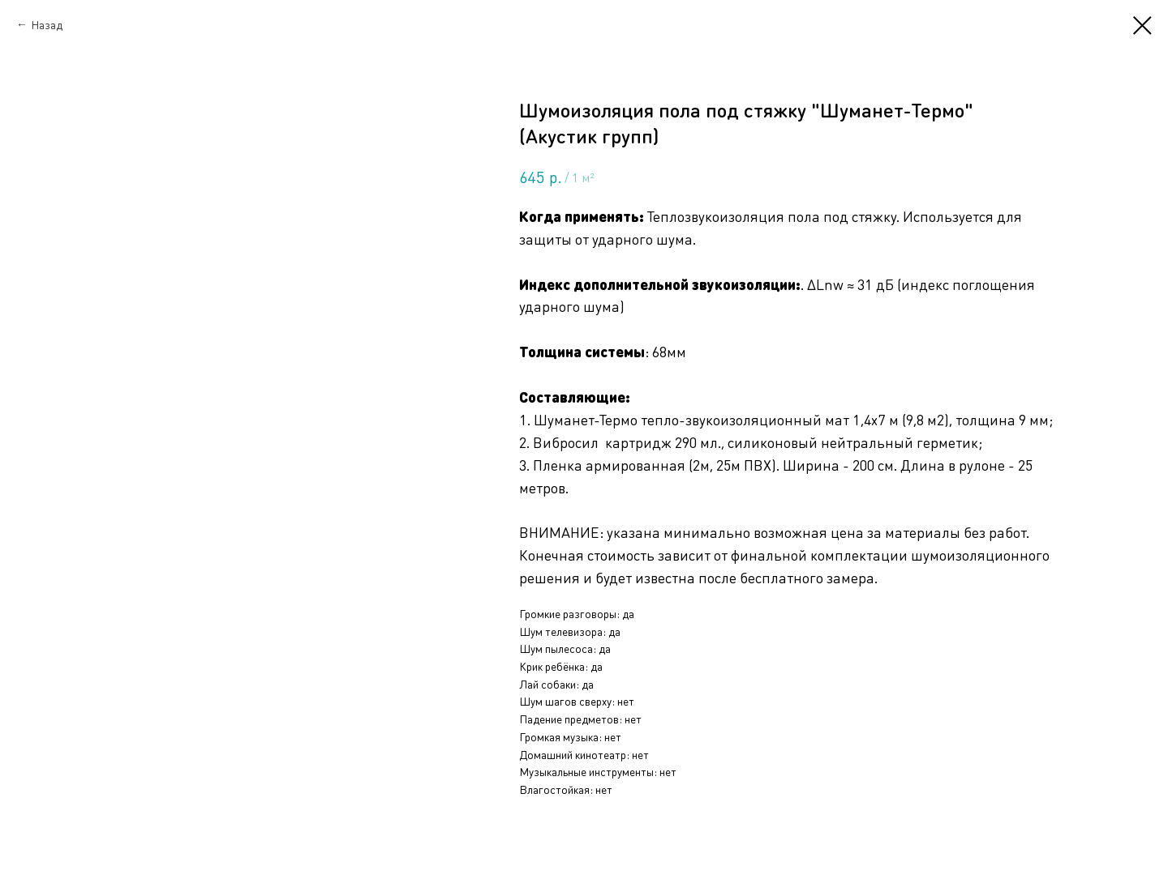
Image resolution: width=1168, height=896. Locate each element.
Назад (46, 24)
